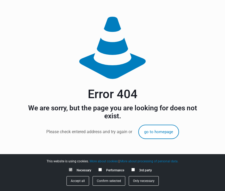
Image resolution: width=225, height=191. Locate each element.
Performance (115, 170)
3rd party (145, 170)
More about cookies (104, 161)
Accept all (78, 181)
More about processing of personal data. (149, 161)
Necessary (84, 170)
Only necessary (144, 181)
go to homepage (158, 131)
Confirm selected (109, 181)
